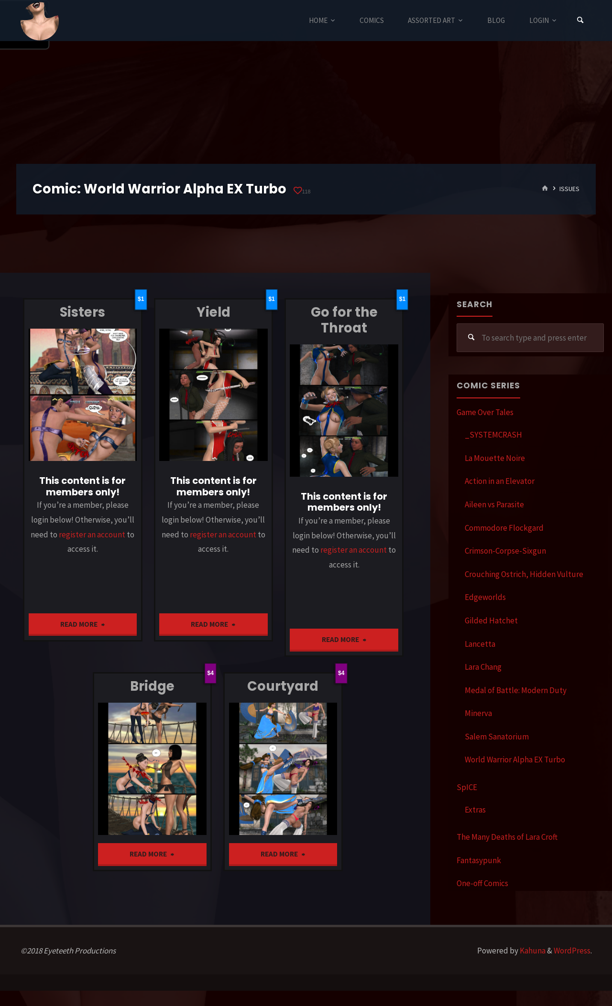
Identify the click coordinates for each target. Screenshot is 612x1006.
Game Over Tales (485, 412)
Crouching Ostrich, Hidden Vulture (524, 574)
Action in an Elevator (500, 481)
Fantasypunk (479, 860)
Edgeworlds (485, 597)
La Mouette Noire (495, 458)
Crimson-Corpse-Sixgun (505, 551)
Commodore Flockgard (504, 528)
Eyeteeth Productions (40, 21)
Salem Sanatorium (497, 736)
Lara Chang (483, 667)
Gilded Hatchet (491, 620)
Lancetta (480, 644)
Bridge (152, 686)
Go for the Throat (344, 320)
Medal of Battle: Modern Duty (516, 690)
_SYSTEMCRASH (493, 434)
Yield (213, 312)
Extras (475, 809)
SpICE (467, 787)
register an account (92, 534)
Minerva (478, 713)
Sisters (82, 312)
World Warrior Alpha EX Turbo (515, 759)
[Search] (580, 20)
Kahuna (532, 950)
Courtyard (282, 686)
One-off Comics (482, 883)
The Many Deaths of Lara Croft (507, 837)
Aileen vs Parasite (494, 504)
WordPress (572, 950)
